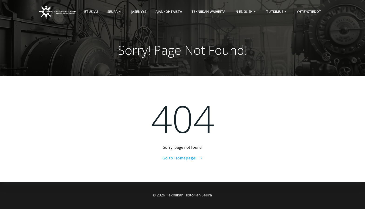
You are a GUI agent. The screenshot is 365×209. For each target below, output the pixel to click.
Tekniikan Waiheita (208, 11)
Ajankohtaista (168, 11)
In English (246, 11)
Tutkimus (276, 11)
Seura (114, 11)
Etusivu (91, 11)
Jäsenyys (138, 11)
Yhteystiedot (309, 11)
